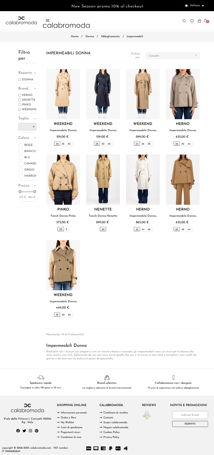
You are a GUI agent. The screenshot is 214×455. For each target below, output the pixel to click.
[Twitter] (24, 431)
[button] (184, 21)
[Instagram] (30, 431)
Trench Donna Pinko (63, 215)
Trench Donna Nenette (103, 215)
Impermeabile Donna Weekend (63, 130)
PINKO (63, 209)
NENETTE (103, 209)
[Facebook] (18, 431)
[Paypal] (110, 448)
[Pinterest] (36, 431)
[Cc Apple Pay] (118, 448)
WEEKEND (63, 124)
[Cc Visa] (88, 448)
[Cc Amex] (103, 448)
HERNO (182, 124)
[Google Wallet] (125, 448)
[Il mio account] (199, 21)
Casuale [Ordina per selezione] (174, 55)
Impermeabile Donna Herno (182, 130)
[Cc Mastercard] (96, 448)
